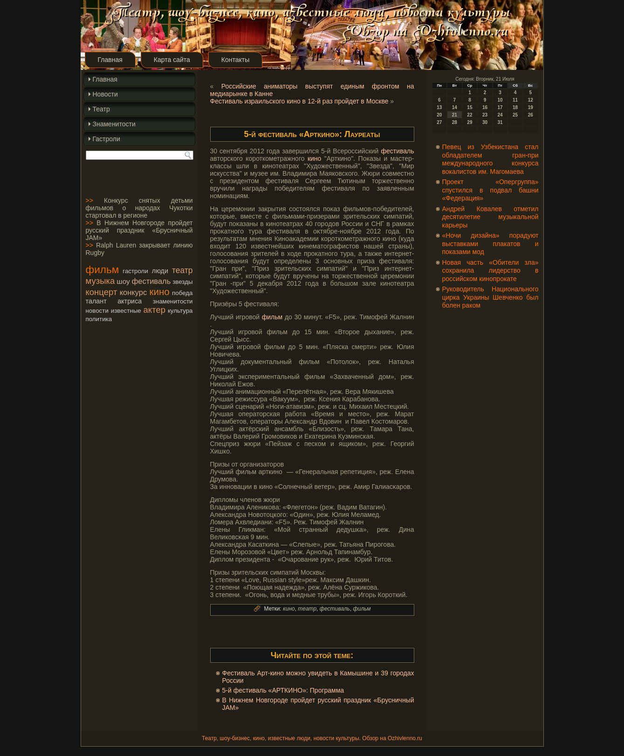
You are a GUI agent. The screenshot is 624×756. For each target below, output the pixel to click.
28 (454, 122)
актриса (129, 301)
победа (182, 292)
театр (182, 270)
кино (159, 291)
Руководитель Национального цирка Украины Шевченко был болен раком (490, 297)
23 (484, 114)
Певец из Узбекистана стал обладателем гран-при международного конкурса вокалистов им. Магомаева (490, 159)
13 (439, 107)
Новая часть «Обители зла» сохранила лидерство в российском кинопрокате (490, 270)
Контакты (235, 59)
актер (154, 310)
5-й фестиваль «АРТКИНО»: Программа (283, 690)
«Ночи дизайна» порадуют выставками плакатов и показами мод (490, 243)
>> (89, 200)
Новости (105, 94)
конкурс (133, 292)
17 (499, 107)
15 (469, 107)
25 (515, 114)
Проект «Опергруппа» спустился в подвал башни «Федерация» (490, 190)
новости (97, 310)
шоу (123, 281)
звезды (182, 281)
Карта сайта (172, 59)
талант (96, 301)
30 (484, 122)
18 (515, 107)
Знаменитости (114, 124)
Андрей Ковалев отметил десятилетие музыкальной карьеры (490, 217)
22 (469, 114)
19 (530, 107)
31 (499, 122)
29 (469, 122)
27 (439, 122)
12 (530, 100)
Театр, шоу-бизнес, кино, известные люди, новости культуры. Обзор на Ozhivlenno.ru (312, 738)
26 (530, 114)
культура (180, 310)
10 (499, 100)
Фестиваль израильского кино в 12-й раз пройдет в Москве (299, 101)
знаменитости (173, 301)
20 (439, 114)
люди (160, 271)
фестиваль (151, 281)
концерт (101, 292)
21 (454, 114)
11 (515, 100)
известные (126, 310)
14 (454, 107)
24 (499, 114)
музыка (100, 281)
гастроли (135, 271)
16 (484, 107)
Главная (110, 59)
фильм (102, 269)
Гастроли (106, 139)
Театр (101, 109)
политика (99, 319)
